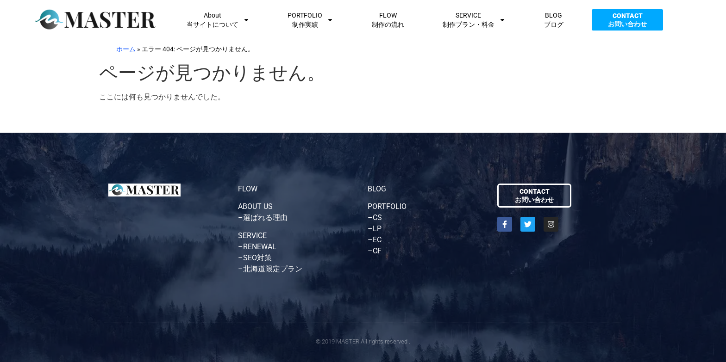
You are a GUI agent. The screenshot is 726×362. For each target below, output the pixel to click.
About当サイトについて (218, 20)
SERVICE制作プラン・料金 (474, 20)
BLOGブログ (553, 20)
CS (377, 217)
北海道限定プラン (272, 268)
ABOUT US (255, 206)
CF (377, 250)
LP (377, 228)
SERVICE (252, 235)
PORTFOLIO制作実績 (310, 20)
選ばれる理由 (265, 217)
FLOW (247, 188)
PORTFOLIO (387, 206)
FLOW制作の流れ (388, 20)
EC (377, 239)
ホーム (126, 49)
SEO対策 (257, 257)
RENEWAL (259, 246)
